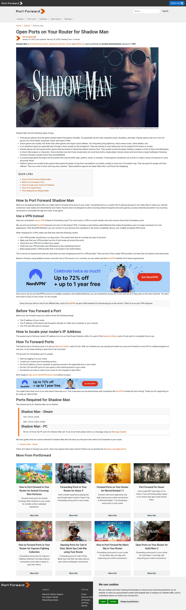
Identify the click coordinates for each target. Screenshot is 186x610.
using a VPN (39, 220)
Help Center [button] (56, 19)
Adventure (53, 44)
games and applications (116, 449)
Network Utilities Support (52, 594)
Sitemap (84, 589)
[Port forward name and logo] (12, 3)
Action (45, 44)
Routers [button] (20, 19)
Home (18, 26)
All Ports (85, 603)
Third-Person (36, 44)
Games (27, 26)
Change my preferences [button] (129, 602)
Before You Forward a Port (33, 182)
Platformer (80, 44)
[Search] (146, 11)
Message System (119, 432)
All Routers (86, 600)
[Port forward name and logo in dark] (30, 11)
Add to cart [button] (177, 3)
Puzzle (68, 44)
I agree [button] (103, 602)
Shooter (61, 44)
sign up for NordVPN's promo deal (42, 375)
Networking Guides (50, 600)
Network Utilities (110, 336)
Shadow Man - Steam (29, 444)
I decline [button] (113, 602)
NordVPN (41, 225)
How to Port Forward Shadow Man (36, 179)
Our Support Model (50, 597)
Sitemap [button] (68, 19)
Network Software (89, 597)
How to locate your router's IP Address (38, 185)
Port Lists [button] (31, 19)
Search (165, 11)
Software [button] (43, 19)
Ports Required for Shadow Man (35, 191)
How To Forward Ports (31, 188)
